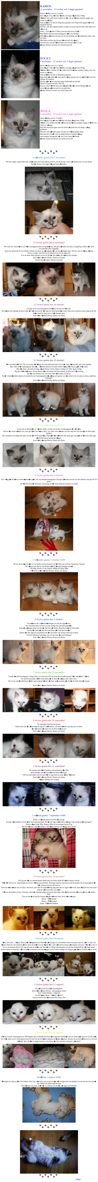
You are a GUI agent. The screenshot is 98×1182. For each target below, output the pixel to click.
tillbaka (78, 1179)
